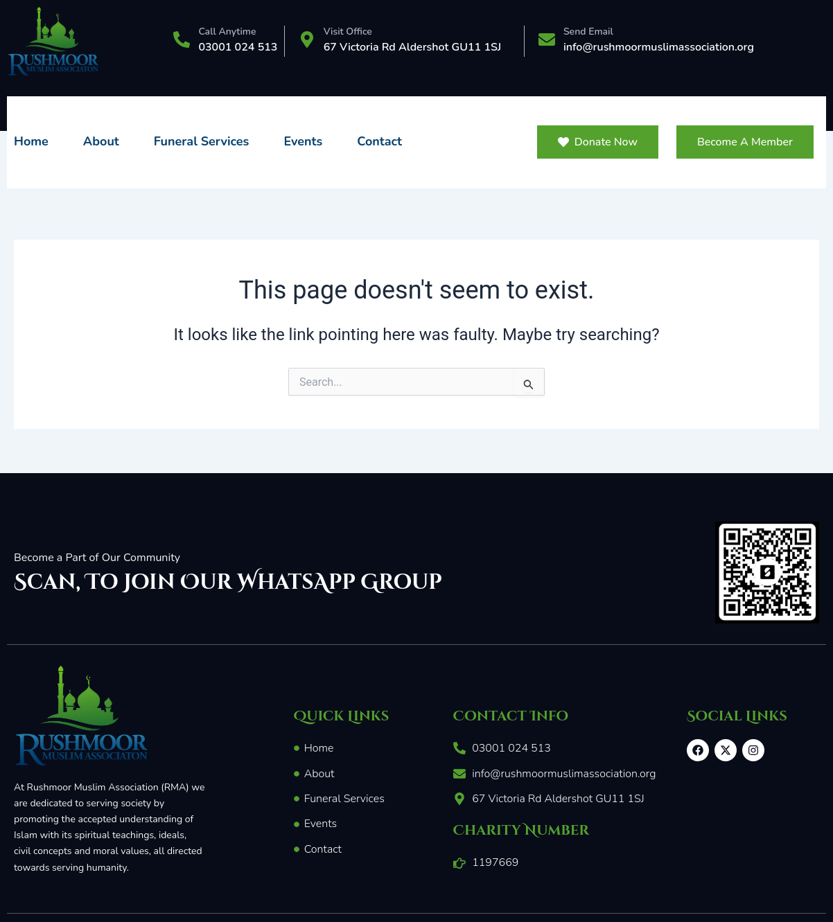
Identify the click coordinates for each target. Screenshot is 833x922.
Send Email (588, 31)
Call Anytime (227, 31)
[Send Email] (546, 41)
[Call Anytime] (181, 41)
